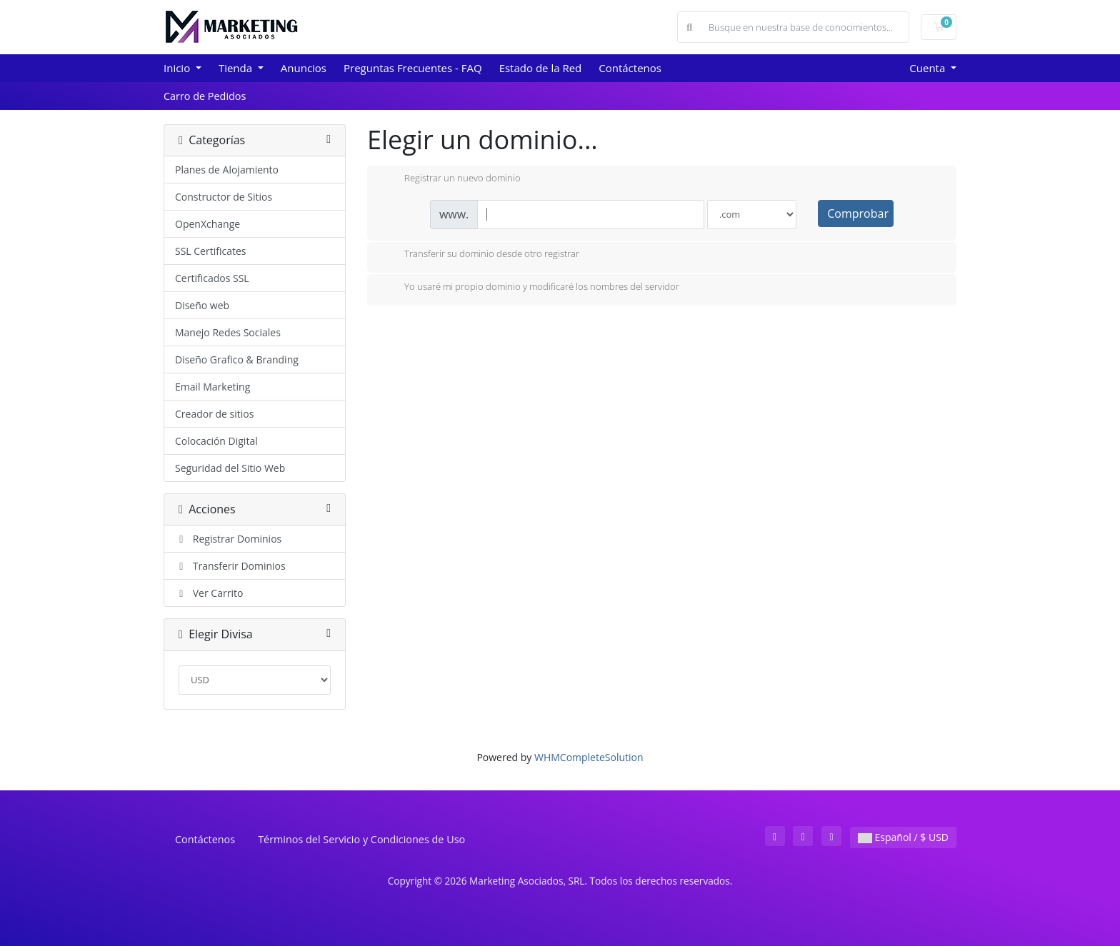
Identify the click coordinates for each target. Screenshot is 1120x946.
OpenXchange (207, 224)
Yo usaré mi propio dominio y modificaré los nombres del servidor (530, 288)
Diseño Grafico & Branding (237, 359)
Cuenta (928, 68)
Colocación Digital (216, 441)
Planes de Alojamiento (227, 169)
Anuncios (303, 68)
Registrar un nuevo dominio (451, 179)
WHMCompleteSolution (589, 757)
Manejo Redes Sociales (228, 332)
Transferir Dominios (230, 566)
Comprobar (858, 213)
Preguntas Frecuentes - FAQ (413, 68)
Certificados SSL (212, 278)
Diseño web (202, 305)
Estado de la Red (540, 68)
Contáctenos (630, 68)
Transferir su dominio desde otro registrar (480, 255)
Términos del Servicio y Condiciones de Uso (361, 839)
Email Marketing (212, 386)
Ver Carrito (209, 593)
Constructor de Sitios (223, 196)
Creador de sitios (214, 414)
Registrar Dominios (228, 538)
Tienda (237, 68)
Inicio (178, 68)
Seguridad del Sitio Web (230, 468)
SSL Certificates (210, 251)
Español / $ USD (903, 837)
